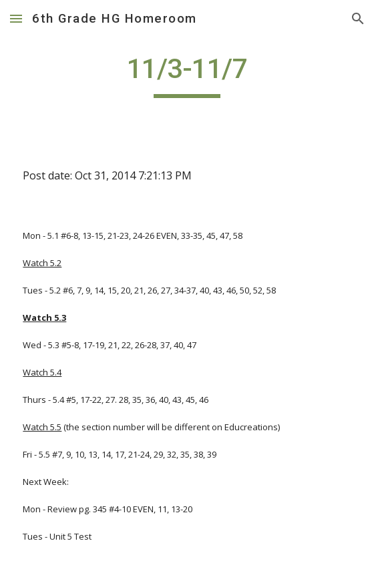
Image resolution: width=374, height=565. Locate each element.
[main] (186, 74)
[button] (16, 18)
